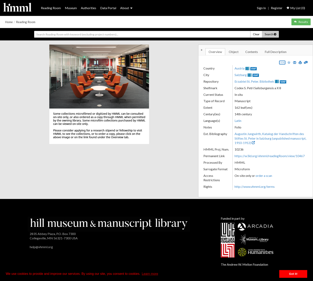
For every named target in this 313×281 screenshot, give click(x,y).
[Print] (300, 62)
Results (301, 21)
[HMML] (109, 223)
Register (276, 8)
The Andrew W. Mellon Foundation (244, 264)
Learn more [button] (150, 273)
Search (270, 34)
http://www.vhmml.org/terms (255, 186)
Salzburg (241, 75)
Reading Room (51, 8)
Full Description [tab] (275, 52)
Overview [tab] (215, 52)
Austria (240, 68)
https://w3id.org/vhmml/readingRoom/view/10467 (270, 156)
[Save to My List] (289, 62)
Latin (238, 120)
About (126, 8)
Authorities (88, 8)
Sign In (261, 8)
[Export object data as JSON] (282, 63)
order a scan (264, 175)
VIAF (253, 68)
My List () (295, 8)
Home (9, 22)
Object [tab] (234, 52)
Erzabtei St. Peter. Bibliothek (254, 81)
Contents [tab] (251, 52)
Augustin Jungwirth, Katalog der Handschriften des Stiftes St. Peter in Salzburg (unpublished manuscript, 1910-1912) (270, 138)
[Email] (294, 62)
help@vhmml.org (41, 247)
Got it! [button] (293, 273)
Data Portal (108, 8)
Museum (71, 8)
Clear (256, 34)
